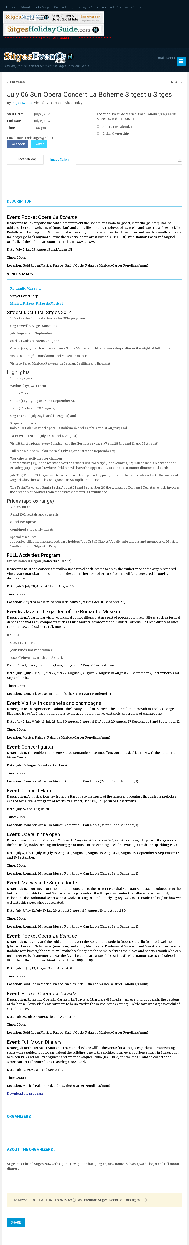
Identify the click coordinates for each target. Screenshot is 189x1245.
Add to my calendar (117, 127)
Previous (17, 82)
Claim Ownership (115, 134)
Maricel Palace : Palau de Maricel (36, 304)
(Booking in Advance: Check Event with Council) (108, 7)
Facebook (17, 144)
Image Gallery (59, 159)
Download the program (25, 1094)
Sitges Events (22, 103)
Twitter (39, 144)
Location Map (27, 159)
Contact (60, 7)
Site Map (42, 7)
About (25, 7)
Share (16, 1222)
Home (10, 7)
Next (175, 82)
